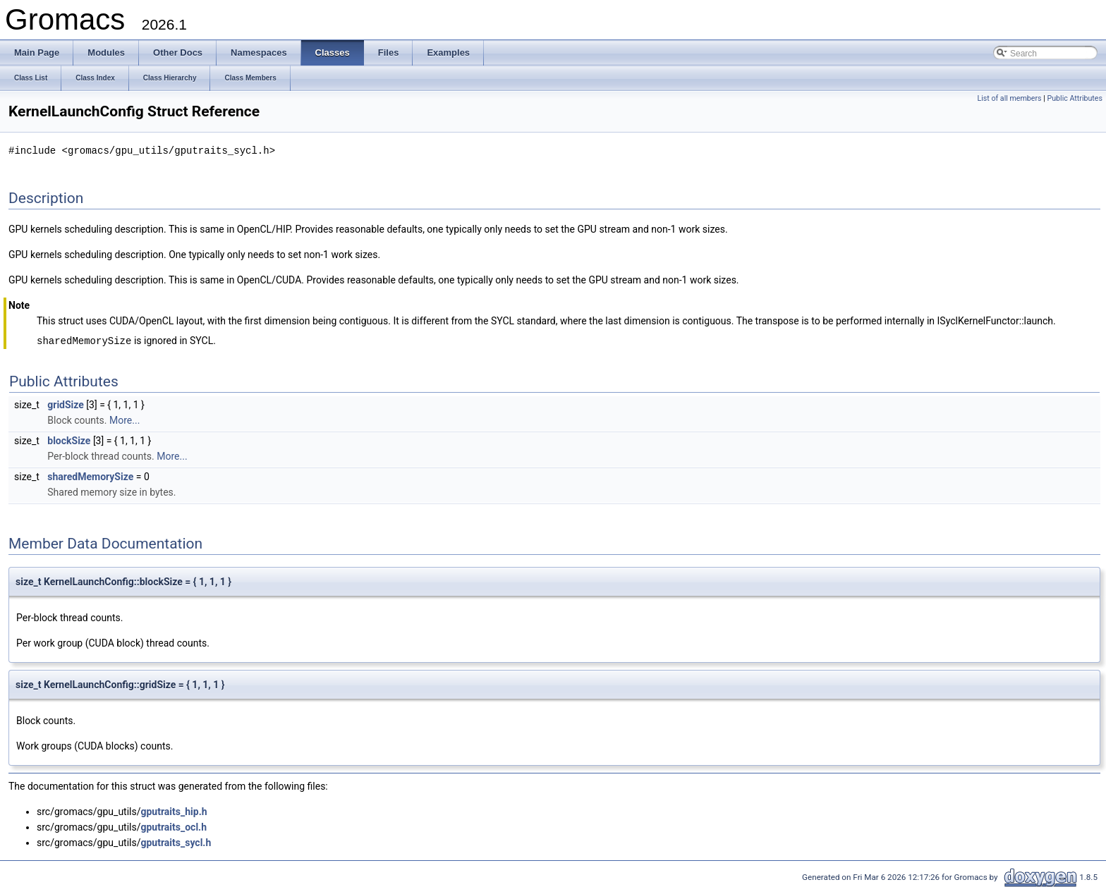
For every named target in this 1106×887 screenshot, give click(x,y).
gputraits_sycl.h (176, 841)
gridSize (65, 403)
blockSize (68, 439)
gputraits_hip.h (174, 810)
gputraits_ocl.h (174, 825)
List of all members (1009, 98)
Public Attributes (1074, 98)
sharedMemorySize (90, 475)
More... (124, 418)
